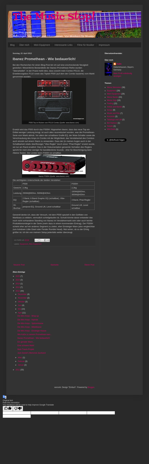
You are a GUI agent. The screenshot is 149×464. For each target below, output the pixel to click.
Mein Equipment (42, 45)
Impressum (104, 45)
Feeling (110, 103)
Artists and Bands (114, 107)
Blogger (91, 387)
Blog (12, 45)
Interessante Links (64, 45)
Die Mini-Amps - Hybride (27, 320)
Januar (21, 365)
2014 (18, 284)
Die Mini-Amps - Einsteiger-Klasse (31, 331)
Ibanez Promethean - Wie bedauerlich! (33, 338)
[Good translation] (8, 408)
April (20, 313)
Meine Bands (112, 97)
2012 (18, 291)
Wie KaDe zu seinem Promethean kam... (34, 334)
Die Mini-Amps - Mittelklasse (29, 327)
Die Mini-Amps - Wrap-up (28, 316)
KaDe (119, 64)
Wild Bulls (111, 129)
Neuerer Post (19, 265)
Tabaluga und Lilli (114, 119)
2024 (18, 280)
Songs (109, 110)
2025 (18, 276)
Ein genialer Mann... (25, 342)
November (22, 298)
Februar (21, 361)
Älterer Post (89, 265)
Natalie (110, 126)
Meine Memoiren (114, 87)
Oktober (21, 302)
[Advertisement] (54, 255)
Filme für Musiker (85, 45)
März (20, 357)
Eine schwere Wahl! (25, 345)
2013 (18, 287)
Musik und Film (113, 113)
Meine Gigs (112, 100)
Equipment (24, 244)
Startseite (55, 265)
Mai (20, 309)
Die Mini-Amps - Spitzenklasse (30, 323)
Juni (20, 305)
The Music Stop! (54, 17)
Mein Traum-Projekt (25, 349)
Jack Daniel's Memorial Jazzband (31, 353)
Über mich (24, 45)
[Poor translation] (18, 408)
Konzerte (111, 116)
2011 (18, 370)
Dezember (22, 294)
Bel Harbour (112, 123)
